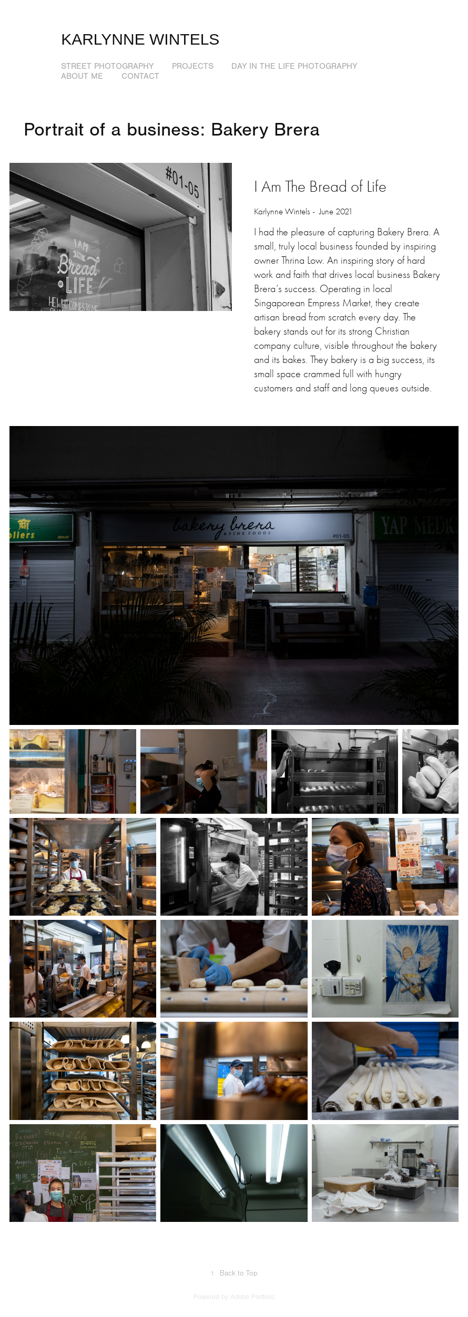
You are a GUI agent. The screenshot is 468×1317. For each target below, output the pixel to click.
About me (82, 76)
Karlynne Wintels (140, 39)
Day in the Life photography (294, 66)
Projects (192, 66)
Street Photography (107, 66)
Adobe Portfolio (252, 1297)
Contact (140, 76)
